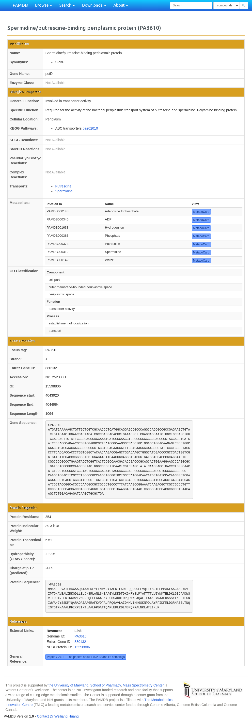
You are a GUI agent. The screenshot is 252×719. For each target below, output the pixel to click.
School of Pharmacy (105, 685)
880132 (80, 642)
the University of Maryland (68, 685)
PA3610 (81, 636)
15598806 (82, 647)
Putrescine (63, 186)
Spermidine (64, 191)
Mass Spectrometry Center (143, 685)
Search (67, 5)
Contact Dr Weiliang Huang (58, 716)
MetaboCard (201, 212)
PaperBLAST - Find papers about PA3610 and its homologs (86, 657)
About (120, 5)
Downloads (94, 5)
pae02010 (90, 128)
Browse (43, 5)
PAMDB (20, 5)
